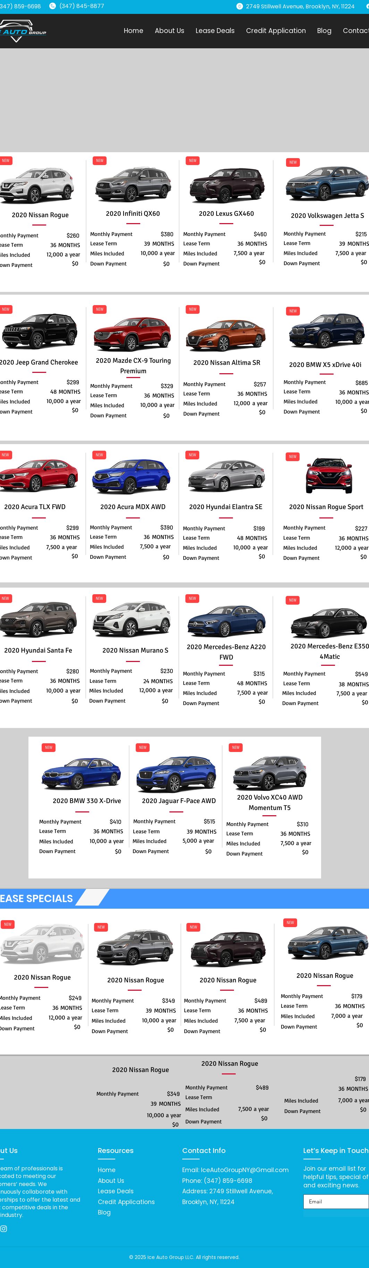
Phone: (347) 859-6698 (217, 1181)
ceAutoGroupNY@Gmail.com (245, 1170)
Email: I (192, 1170)
